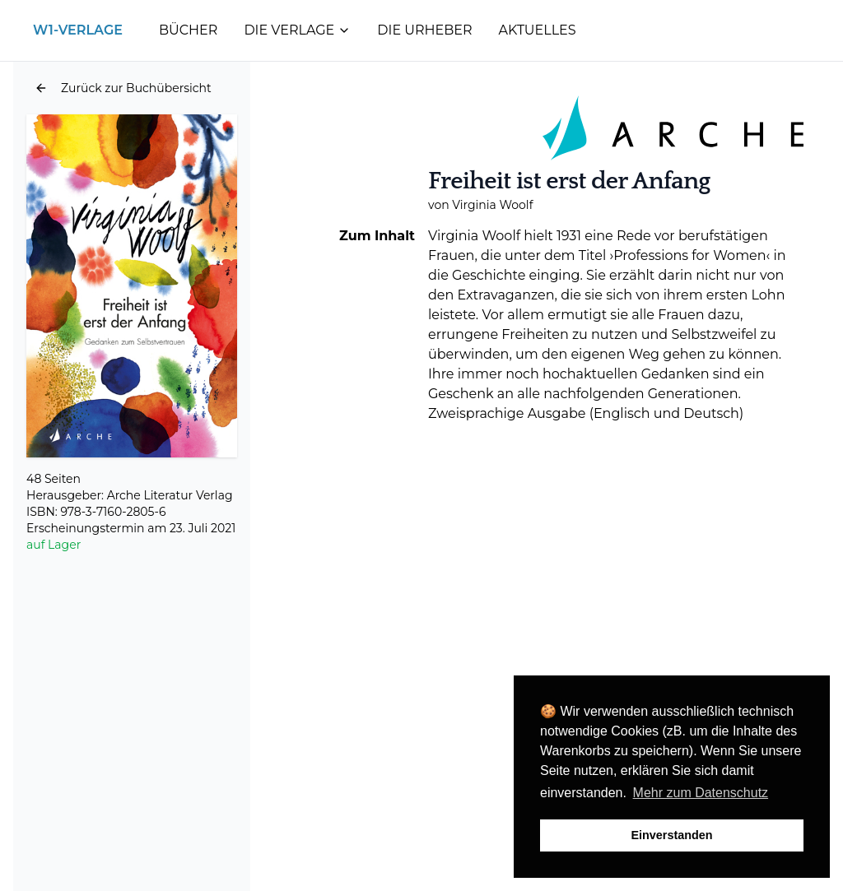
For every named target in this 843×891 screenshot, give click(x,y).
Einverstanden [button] (671, 835)
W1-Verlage (78, 30)
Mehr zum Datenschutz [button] (701, 793)
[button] (123, 88)
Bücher (188, 30)
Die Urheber (424, 30)
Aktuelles (537, 30)
